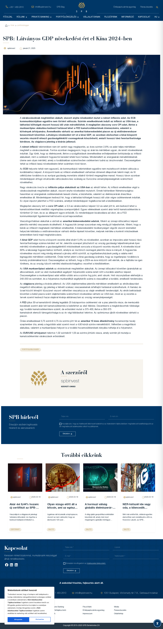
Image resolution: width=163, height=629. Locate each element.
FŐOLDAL (7, 17)
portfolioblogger (23, 25)
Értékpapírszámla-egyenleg (125, 7)
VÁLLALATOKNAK (91, 17)
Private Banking (57, 607)
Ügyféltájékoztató (58, 610)
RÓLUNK (22, 17)
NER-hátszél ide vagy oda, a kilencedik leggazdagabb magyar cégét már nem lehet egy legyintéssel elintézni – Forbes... (137, 506)
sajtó (51, 529)
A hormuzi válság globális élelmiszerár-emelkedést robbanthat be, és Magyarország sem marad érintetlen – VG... (100, 506)
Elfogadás (41, 619)
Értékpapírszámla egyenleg (93, 610)
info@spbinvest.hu (43, 7)
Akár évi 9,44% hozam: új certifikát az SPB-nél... (24, 506)
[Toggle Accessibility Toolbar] (157, 623)
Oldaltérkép (118, 614)
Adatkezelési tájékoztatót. (96, 563)
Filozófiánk (87, 607)
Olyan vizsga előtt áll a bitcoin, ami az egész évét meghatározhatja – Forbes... (62, 506)
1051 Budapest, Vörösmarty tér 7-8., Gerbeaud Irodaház (131, 593)
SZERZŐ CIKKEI (68, 387)
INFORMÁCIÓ (127, 17)
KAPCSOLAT (144, 17)
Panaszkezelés (146, 7)
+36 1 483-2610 (16, 7)
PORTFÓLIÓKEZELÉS (67, 17)
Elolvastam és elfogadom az (86, 563)
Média (116, 607)
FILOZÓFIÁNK (110, 17)
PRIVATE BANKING (42, 17)
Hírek (12, 25)
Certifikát (15, 529)
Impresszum (87, 614)
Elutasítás (18, 619)
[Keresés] (157, 7)
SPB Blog (61, 7)
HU (157, 17)
